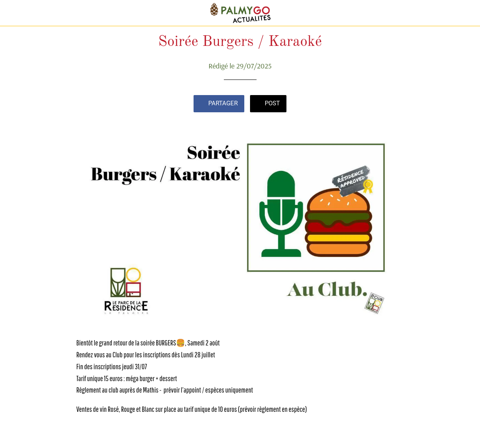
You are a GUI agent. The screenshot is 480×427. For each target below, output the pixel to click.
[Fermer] (13, 13)
